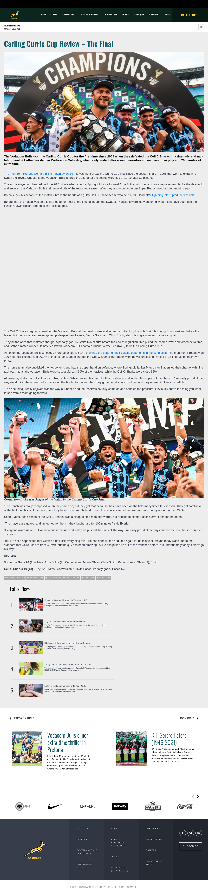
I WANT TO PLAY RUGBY (154, 863)
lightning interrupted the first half (173, 195)
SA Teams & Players (88, 14)
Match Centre (189, 15)
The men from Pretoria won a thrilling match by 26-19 (38, 173)
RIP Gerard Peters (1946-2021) (168, 738)
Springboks (68, 14)
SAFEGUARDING (154, 839)
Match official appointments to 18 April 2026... (65, 686)
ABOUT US (82, 828)
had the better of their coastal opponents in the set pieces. (129, 352)
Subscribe (190, 846)
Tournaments (110, 14)
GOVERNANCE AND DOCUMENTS (87, 852)
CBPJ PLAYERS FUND (84, 866)
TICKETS (126, 14)
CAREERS (151, 850)
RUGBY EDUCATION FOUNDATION (118, 842)
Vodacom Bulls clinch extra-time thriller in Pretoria (68, 742)
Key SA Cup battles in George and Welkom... (65, 621)
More (167, 14)
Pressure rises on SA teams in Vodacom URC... (66, 600)
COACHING (117, 828)
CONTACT (82, 839)
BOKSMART (154, 14)
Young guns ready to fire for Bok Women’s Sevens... (68, 664)
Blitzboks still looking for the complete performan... (67, 643)
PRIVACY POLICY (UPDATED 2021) (120, 869)
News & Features (49, 14)
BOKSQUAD (139, 14)
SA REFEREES (153, 828)
